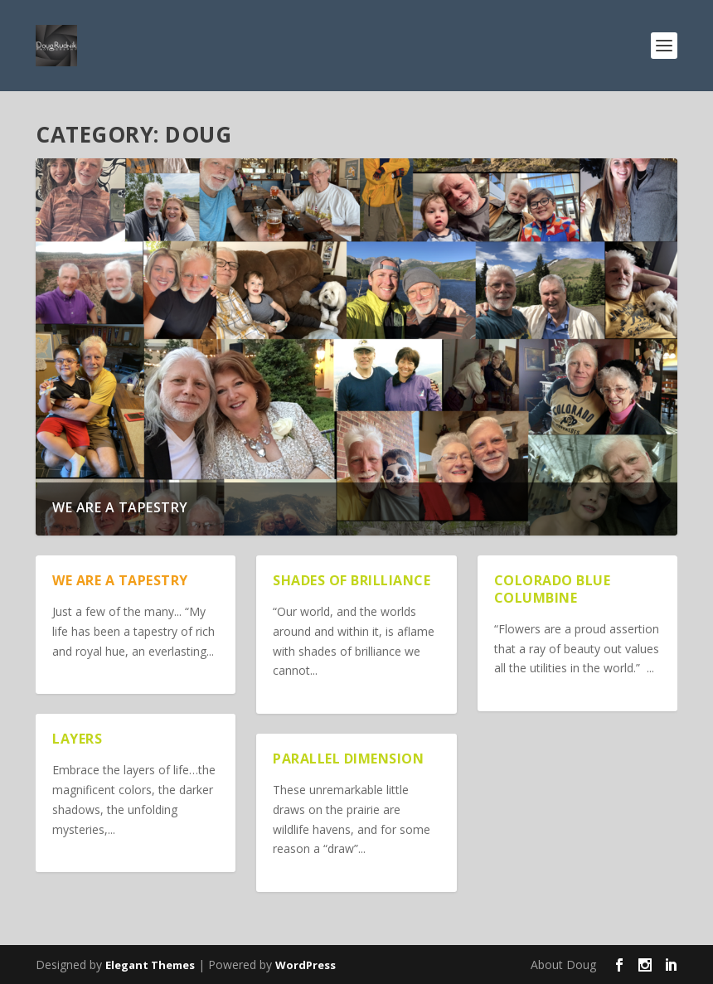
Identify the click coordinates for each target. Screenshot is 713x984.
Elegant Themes (150, 964)
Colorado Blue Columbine (552, 589)
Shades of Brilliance (351, 580)
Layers (77, 739)
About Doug (563, 964)
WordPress (305, 964)
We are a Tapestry (120, 507)
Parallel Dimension (348, 758)
